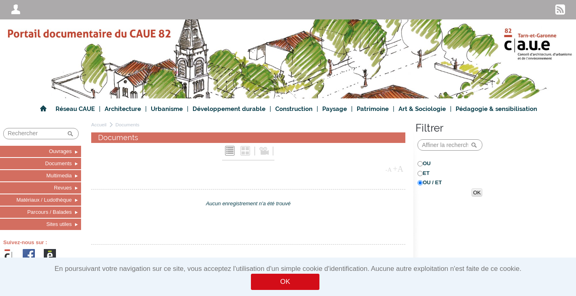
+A (398, 168)
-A (388, 169)
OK (285, 281)
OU (427, 163)
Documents (127, 124)
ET (426, 173)
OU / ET (432, 182)
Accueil (99, 124)
